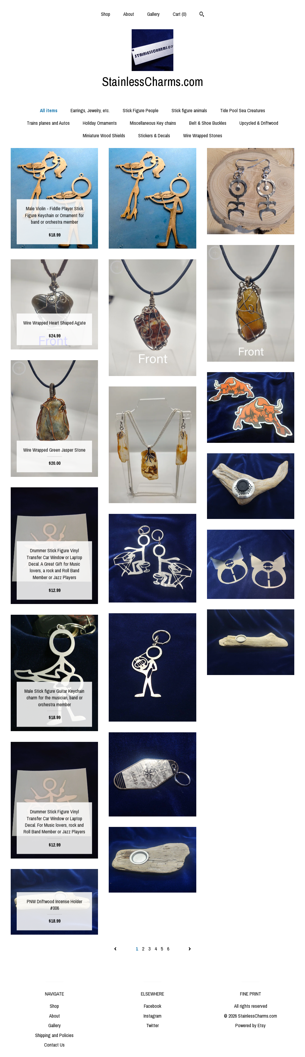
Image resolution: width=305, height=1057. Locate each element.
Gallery (153, 14)
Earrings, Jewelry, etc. (90, 110)
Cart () (179, 14)
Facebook (152, 1006)
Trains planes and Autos (48, 123)
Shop (105, 14)
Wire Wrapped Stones (202, 135)
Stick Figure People (140, 110)
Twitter (152, 1025)
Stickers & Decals (154, 135)
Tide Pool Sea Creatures (242, 110)
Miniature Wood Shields (104, 135)
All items (48, 110)
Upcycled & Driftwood (258, 123)
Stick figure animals (189, 110)
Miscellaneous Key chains (153, 123)
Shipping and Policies (54, 1035)
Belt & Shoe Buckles (207, 123)
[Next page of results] (189, 948)
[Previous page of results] (116, 948)
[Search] (202, 15)
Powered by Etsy (250, 1025)
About (128, 14)
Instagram (152, 1016)
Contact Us (54, 1044)
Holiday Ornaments (100, 123)
